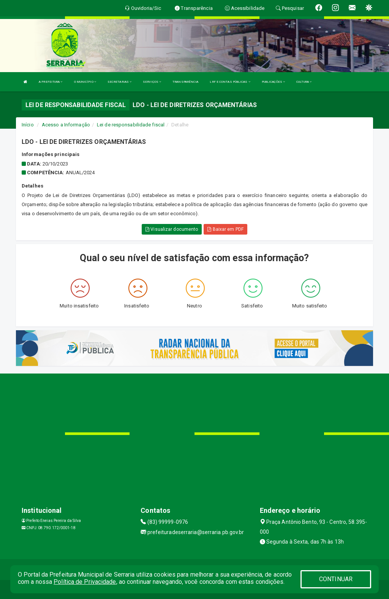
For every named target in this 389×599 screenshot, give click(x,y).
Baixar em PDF (225, 229)
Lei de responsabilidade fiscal (130, 125)
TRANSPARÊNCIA (185, 82)
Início (28, 125)
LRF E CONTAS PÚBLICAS (230, 82)
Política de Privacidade (85, 581)
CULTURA (304, 82)
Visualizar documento (171, 229)
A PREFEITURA (50, 82)
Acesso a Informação (66, 125)
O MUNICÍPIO (85, 82)
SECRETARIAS (119, 82)
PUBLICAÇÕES (273, 82)
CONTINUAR (336, 579)
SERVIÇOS (152, 82)
